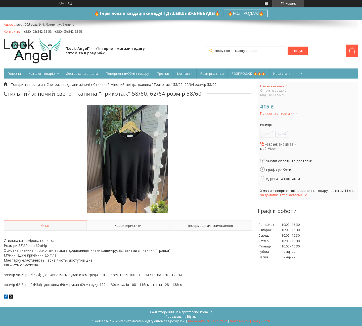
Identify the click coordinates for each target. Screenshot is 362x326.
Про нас (163, 73)
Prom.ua (206, 312)
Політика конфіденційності (250, 321)
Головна (14, 73)
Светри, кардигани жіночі (68, 84)
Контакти (185, 73)
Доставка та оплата (82, 73)
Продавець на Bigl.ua (181, 316)
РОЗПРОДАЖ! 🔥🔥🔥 (248, 73)
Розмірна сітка (212, 73)
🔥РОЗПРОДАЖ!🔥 (246, 13)
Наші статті (282, 73)
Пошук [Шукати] (298, 51)
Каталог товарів (42, 73)
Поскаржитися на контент (207, 321)
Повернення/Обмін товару (127, 73)
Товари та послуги (27, 84)
